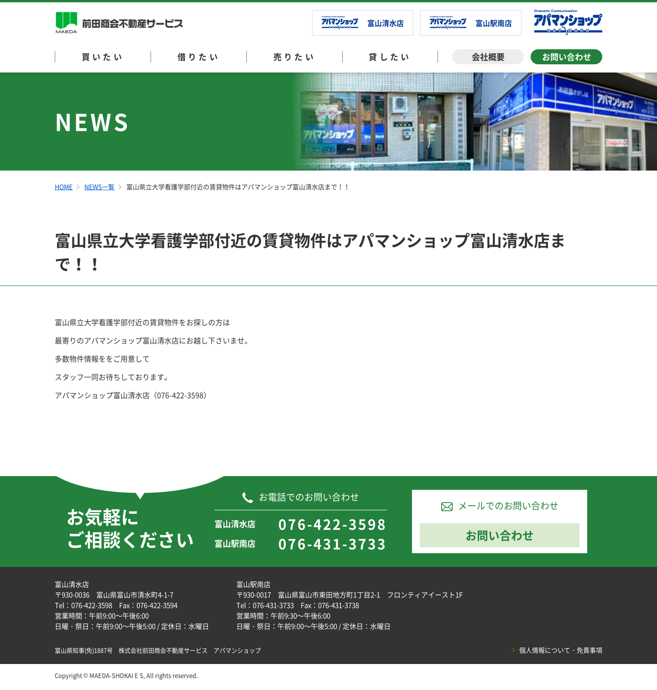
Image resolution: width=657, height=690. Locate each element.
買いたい (103, 57)
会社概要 (488, 57)
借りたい (198, 57)
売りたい (294, 57)
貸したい (390, 57)
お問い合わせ (566, 57)
